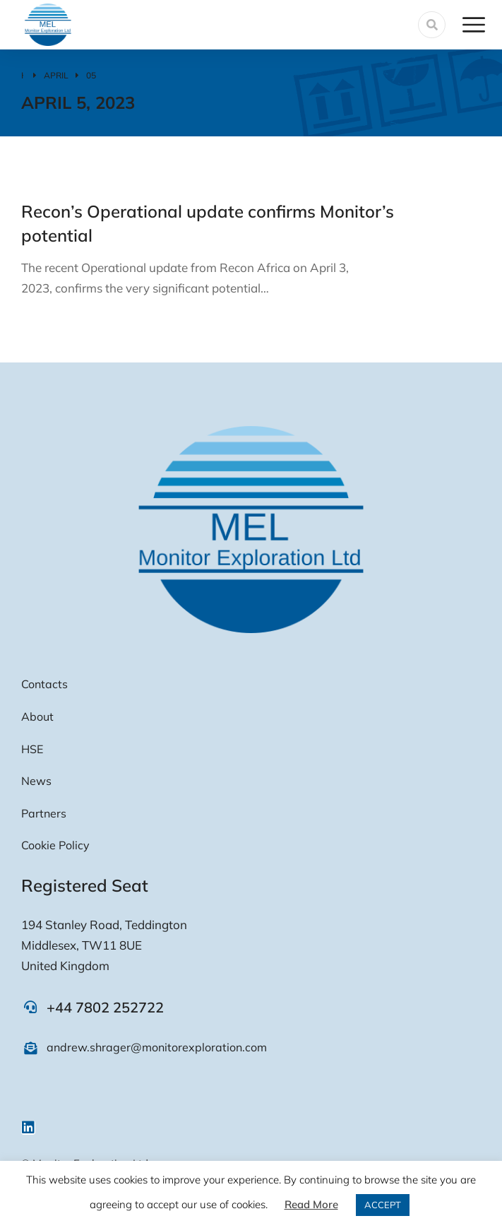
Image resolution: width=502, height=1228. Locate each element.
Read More (311, 1204)
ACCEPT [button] (382, 1204)
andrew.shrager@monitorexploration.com (157, 1047)
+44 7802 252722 (105, 1007)
